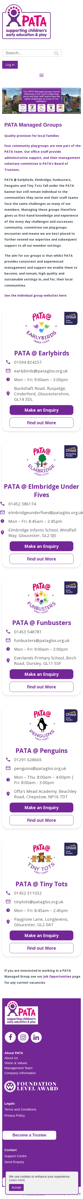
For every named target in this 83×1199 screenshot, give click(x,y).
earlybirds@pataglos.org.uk (41, 371)
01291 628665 (28, 759)
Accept (16, 1187)
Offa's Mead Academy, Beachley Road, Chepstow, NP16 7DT (45, 793)
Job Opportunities (57, 976)
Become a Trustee (29, 1135)
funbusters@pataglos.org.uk (41, 640)
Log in (9, 64)
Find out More (41, 422)
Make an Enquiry (41, 410)
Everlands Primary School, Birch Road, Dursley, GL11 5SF (45, 660)
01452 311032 (28, 893)
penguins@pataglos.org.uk (40, 768)
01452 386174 (22, 503)
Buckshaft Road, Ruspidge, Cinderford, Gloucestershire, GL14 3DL (42, 394)
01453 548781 (28, 631)
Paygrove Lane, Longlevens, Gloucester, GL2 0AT (41, 921)
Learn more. (17, 1180)
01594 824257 (28, 362)
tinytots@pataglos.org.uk (38, 901)
